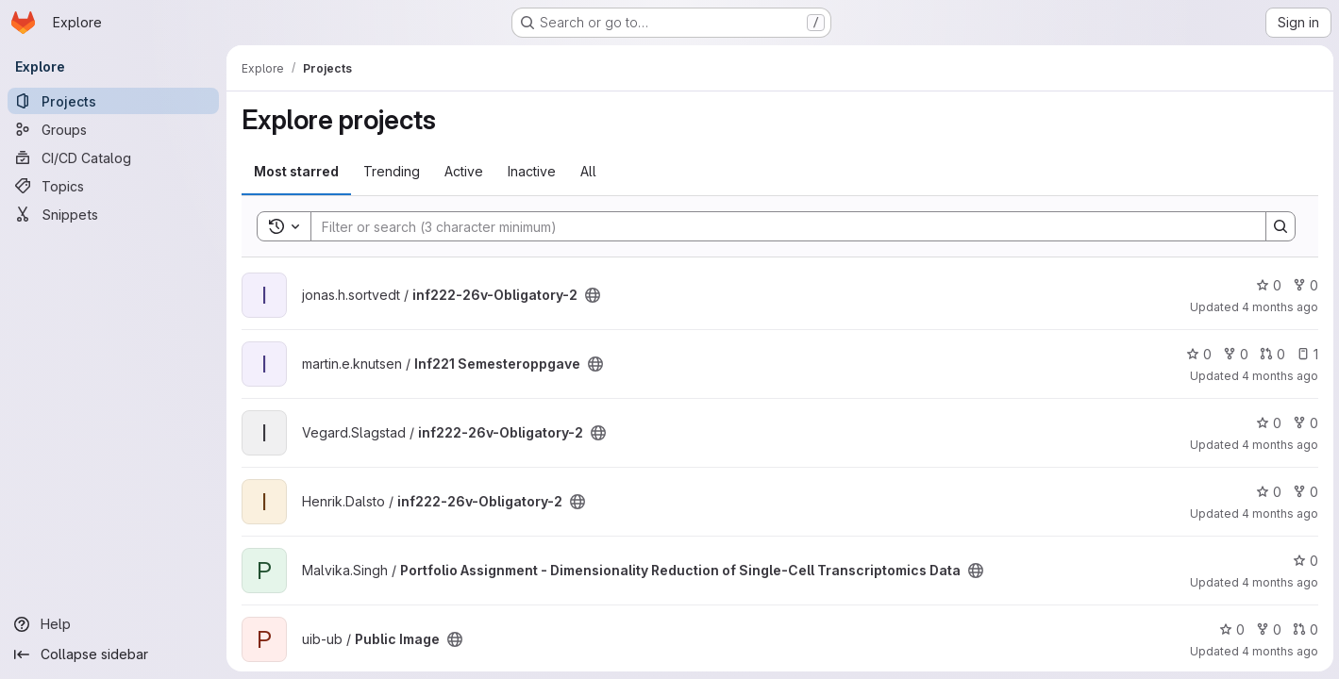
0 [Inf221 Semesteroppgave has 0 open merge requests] (1270, 354)
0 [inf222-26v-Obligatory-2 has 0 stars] (1267, 285)
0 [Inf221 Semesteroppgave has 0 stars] (1197, 354)
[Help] (113, 624)
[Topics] (113, 186)
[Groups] (113, 129)
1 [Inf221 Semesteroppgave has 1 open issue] (1305, 354)
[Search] (778, 226)
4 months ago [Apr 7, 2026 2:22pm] (1278, 445)
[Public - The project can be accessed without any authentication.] (592, 295)
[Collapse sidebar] (113, 654)
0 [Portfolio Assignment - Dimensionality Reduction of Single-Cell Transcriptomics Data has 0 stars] (1303, 561)
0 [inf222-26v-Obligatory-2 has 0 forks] (1303, 285)
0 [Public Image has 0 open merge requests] (1303, 629)
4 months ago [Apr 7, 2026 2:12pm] (1278, 513)
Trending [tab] (391, 171)
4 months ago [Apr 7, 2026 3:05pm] (1278, 376)
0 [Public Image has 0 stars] (1230, 629)
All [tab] (588, 171)
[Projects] (113, 101)
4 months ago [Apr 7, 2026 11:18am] (1278, 651)
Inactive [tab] (532, 171)
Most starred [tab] (296, 171)
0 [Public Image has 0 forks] (1267, 629)
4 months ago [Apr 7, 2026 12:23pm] (1278, 582)
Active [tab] (463, 171)
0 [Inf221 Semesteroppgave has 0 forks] (1234, 354)
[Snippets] (113, 214)
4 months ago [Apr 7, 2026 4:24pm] (1278, 307)
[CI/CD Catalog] (113, 157)
